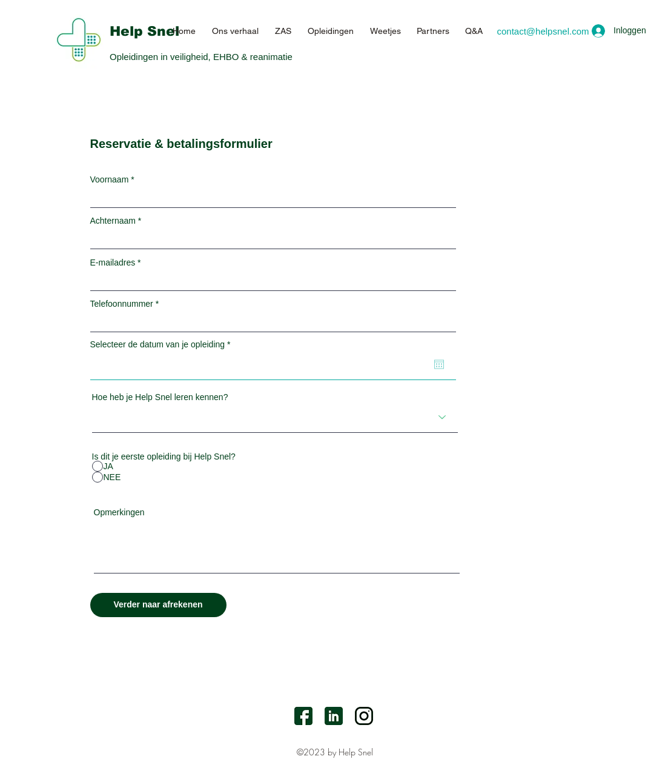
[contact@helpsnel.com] (543, 31)
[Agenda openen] (439, 364)
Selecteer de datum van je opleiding (162, 344)
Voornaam (109, 179)
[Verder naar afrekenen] (158, 605)
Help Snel (144, 31)
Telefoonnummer (121, 303)
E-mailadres (113, 262)
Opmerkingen (119, 512)
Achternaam (113, 220)
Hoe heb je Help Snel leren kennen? (160, 397)
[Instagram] (364, 716)
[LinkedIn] (334, 716)
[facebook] (303, 716)
